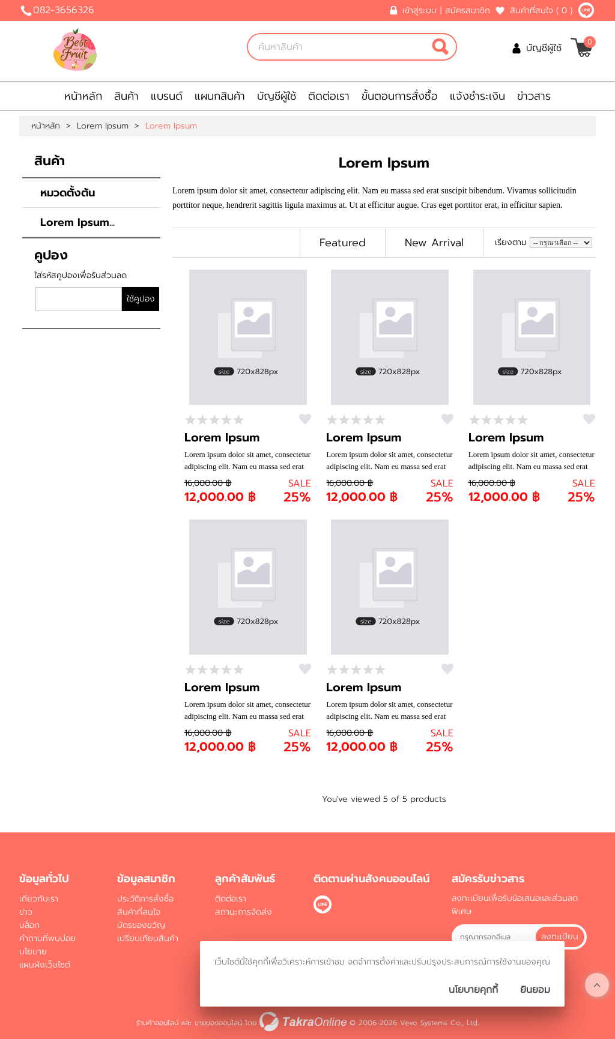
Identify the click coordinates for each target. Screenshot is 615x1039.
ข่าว (25, 912)
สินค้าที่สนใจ (541, 10)
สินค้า (126, 96)
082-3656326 (63, 10)
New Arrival (434, 242)
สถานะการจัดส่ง (243, 912)
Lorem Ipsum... (77, 222)
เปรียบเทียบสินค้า (147, 938)
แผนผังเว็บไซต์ (44, 965)
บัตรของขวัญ (141, 925)
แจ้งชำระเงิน (477, 96)
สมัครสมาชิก (467, 10)
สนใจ (305, 419)
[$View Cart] (582, 47)
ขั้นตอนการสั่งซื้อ (400, 96)
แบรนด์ (167, 96)
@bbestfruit (586, 10)
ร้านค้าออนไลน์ (157, 1022)
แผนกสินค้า (220, 96)
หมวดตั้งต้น (67, 192)
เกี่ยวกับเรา (38, 898)
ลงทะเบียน (559, 936)
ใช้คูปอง (141, 298)
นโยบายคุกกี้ (473, 990)
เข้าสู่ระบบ (419, 10)
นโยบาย (33, 951)
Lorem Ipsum (103, 126)
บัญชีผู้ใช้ (544, 48)
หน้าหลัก (83, 96)
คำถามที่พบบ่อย (47, 938)
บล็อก (29, 925)
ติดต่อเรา (329, 96)
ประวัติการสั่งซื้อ (145, 898)
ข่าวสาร (534, 96)
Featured (343, 242)
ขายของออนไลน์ (218, 1022)
